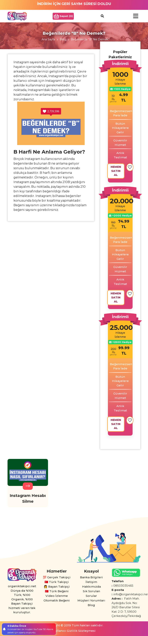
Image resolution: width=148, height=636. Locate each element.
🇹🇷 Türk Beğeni (57, 591)
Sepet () (63, 16)
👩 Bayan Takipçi (57, 586)
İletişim (91, 582)
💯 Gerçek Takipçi (57, 577)
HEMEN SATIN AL (116, 171)
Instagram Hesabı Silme (28, 498)
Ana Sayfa (48, 39)
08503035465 (123, 585)
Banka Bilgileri (91, 577)
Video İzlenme (56, 596)
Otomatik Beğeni (57, 600)
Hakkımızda (91, 586)
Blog (63, 39)
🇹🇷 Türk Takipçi (57, 582)
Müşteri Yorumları (91, 600)
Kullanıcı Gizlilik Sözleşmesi (74, 631)
